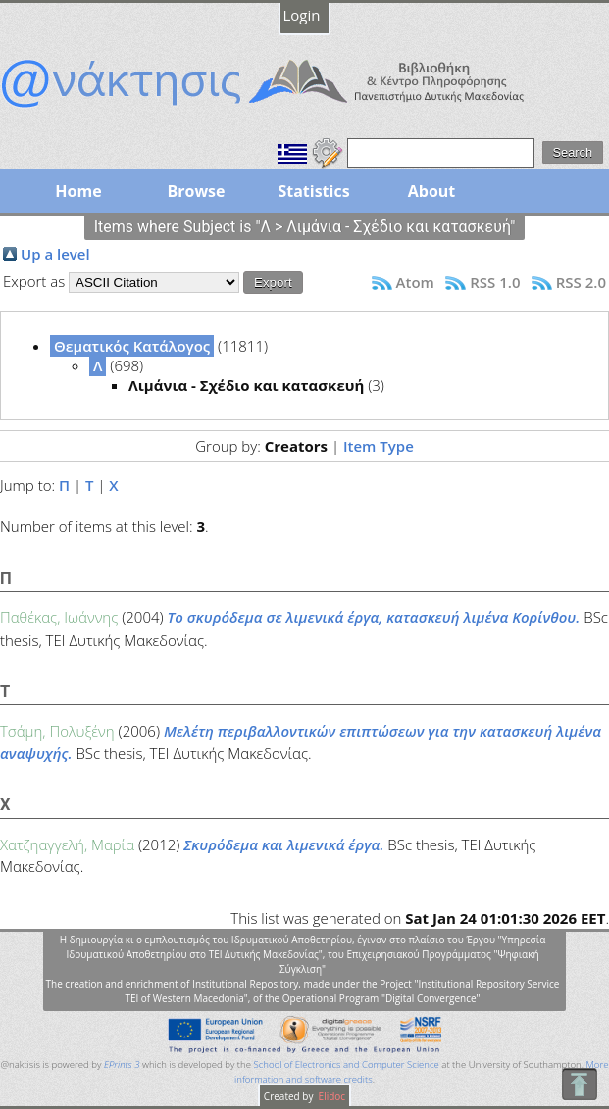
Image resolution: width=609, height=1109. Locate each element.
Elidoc (330, 1096)
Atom (415, 282)
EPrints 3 (122, 1064)
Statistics (313, 191)
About (432, 191)
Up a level (55, 254)
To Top (579, 1084)
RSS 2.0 (581, 282)
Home (78, 191)
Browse (196, 191)
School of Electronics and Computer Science (345, 1064)
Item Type (378, 446)
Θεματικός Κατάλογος (132, 346)
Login (302, 14)
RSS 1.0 (495, 282)
